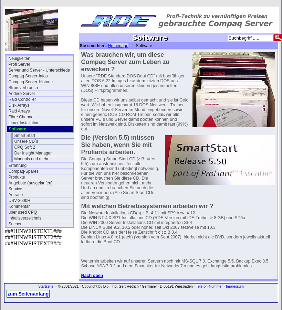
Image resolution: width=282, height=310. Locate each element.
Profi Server (19, 64)
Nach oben (92, 275)
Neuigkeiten (19, 58)
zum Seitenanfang (28, 294)
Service (15, 188)
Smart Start (24, 135)
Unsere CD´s (26, 141)
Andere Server (22, 93)
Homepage (118, 45)
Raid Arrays (19, 111)
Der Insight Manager (33, 153)
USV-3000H (19, 200)
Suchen (16, 224)
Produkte (17, 177)
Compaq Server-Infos (28, 76)
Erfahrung (18, 165)
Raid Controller (22, 99)
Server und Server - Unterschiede (39, 70)
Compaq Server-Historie (31, 81)
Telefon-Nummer (209, 286)
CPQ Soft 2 (24, 147)
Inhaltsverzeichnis (25, 218)
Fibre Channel (21, 117)
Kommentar (19, 206)
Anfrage (16, 194)
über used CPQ (23, 212)
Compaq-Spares (24, 171)
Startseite (45, 286)
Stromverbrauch (23, 87)
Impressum (235, 286)
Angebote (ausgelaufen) (31, 183)
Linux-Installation (24, 122)
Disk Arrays (19, 105)
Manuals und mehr (31, 159)
